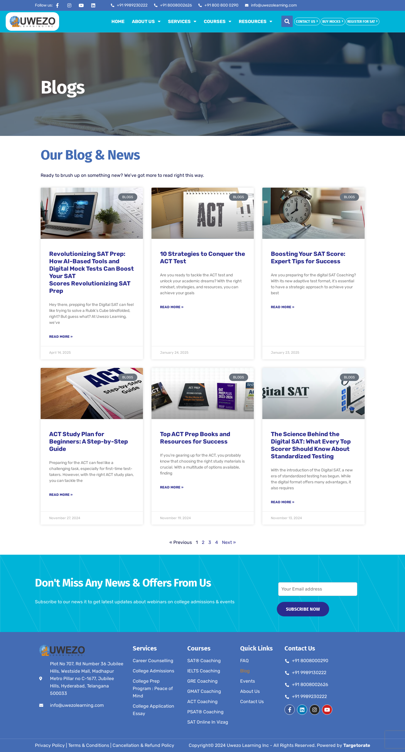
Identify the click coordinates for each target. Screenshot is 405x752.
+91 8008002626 (310, 684)
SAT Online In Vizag (207, 722)
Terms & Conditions (88, 745)
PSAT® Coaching (205, 711)
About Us (146, 21)
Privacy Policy (50, 745)
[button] (287, 21)
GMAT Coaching (204, 691)
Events (247, 681)
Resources (255, 21)
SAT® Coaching (204, 660)
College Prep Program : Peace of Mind (153, 688)
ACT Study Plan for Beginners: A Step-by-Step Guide (88, 441)
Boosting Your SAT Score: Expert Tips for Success (308, 257)
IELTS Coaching (203, 671)
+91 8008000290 (310, 660)
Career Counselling (153, 660)
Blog (245, 671)
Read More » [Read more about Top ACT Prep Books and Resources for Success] (171, 487)
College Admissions (153, 671)
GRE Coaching (202, 681)
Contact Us (252, 701)
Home (117, 21)
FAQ (244, 660)
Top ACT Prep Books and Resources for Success (195, 437)
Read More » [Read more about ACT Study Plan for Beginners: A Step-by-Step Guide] (60, 495)
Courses (217, 21)
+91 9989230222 (309, 696)
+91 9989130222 (309, 672)
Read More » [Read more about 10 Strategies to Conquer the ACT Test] (171, 307)
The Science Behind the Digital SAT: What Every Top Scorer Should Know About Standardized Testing (311, 445)
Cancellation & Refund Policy (143, 745)
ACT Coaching (202, 701)
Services (182, 21)
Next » (229, 542)
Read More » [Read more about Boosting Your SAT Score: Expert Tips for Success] (282, 307)
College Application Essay (153, 709)
